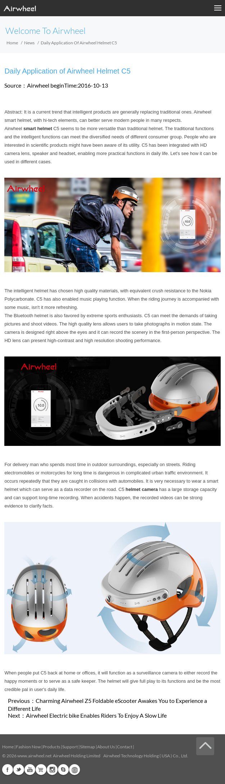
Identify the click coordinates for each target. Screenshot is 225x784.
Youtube (29, 769)
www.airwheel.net (34, 755)
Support (70, 746)
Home (12, 42)
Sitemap (87, 746)
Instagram (52, 769)
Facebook (7, 769)
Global (74, 769)
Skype (63, 769)
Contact (124, 746)
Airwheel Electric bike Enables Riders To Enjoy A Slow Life (96, 715)
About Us (106, 746)
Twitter (18, 769)
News (29, 42)
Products (51, 746)
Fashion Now (28, 746)
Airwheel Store (41, 769)
